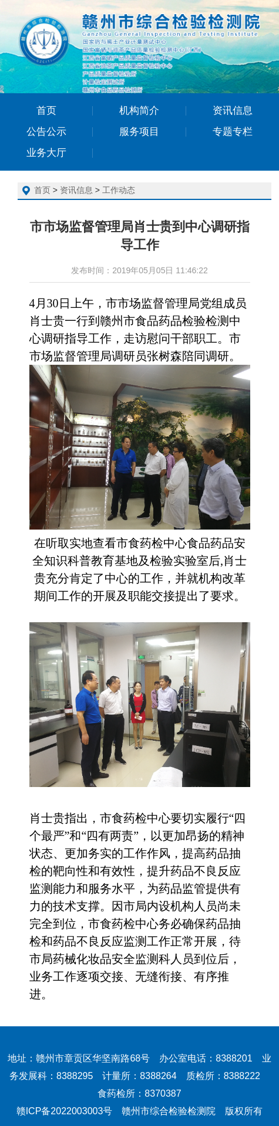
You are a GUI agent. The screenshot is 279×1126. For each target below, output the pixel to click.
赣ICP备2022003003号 (64, 1111)
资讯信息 (76, 190)
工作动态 (118, 190)
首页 (42, 190)
